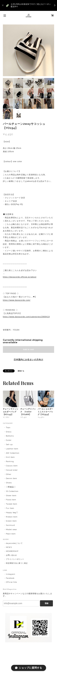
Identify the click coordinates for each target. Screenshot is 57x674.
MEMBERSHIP (12, 551)
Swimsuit (10, 525)
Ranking (10, 461)
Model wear (11, 529)
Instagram (10, 574)
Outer (8, 440)
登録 (46, 603)
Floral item (11, 500)
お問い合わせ (11, 555)
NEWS (9, 547)
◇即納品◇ (11, 487)
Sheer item (11, 495)
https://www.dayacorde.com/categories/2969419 (26, 317)
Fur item (10, 508)
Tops (8, 427)
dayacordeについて (14, 543)
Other (8, 474)
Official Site (11, 582)
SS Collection (12, 491)
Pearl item (11, 534)
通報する (21, 371)
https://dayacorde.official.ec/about (19, 277)
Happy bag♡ (12, 512)
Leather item (12, 449)
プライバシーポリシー (15, 559)
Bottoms (10, 436)
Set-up (9, 444)
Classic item (12, 466)
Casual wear (12, 470)
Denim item (11, 478)
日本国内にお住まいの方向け (28, 359)
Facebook (10, 578)
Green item (11, 521)
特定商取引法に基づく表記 (17, 563)
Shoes (9, 483)
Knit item (10, 457)
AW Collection (12, 453)
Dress (8, 432)
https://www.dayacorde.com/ (16, 300)
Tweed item (11, 504)
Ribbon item (12, 517)
